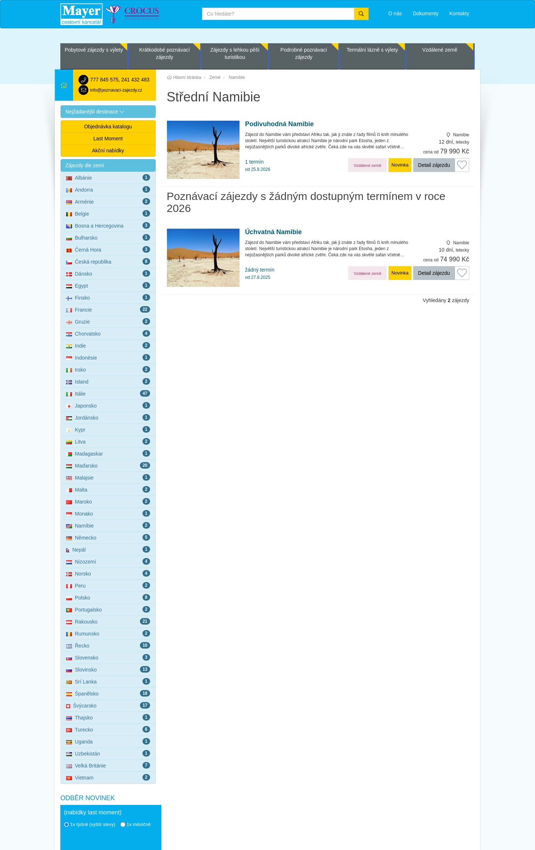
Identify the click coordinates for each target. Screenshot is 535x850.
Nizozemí (108, 561)
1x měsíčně (135, 824)
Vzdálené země (440, 50)
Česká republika (108, 261)
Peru (108, 585)
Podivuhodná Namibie (279, 124)
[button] (108, 111)
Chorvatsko (108, 333)
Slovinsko (108, 669)
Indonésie (108, 357)
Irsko (108, 369)
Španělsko (108, 693)
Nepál (108, 549)
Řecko (108, 645)
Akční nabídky (108, 150)
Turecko (108, 729)
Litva (108, 441)
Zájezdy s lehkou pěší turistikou (234, 53)
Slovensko (108, 657)
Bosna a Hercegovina (108, 225)
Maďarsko (108, 465)
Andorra (108, 189)
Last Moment (108, 138)
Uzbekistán (108, 753)
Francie (108, 309)
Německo (108, 537)
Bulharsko (108, 237)
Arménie (108, 201)
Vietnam (108, 777)
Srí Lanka (108, 681)
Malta (108, 489)
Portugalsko (108, 609)
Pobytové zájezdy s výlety (94, 50)
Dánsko (108, 273)
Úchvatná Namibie (273, 232)
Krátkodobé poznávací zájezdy (164, 53)
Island (108, 381)
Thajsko (108, 717)
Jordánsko (108, 417)
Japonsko (108, 405)
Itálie (108, 393)
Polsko (108, 597)
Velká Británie (108, 765)
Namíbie (108, 525)
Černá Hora (108, 249)
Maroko (108, 501)
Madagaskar (108, 453)
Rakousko (108, 621)
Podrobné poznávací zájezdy (304, 53)
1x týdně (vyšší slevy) (89, 824)
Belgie (108, 213)
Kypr (108, 429)
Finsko (108, 297)
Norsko (108, 573)
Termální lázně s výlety (372, 50)
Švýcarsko (108, 705)
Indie (108, 345)
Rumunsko (108, 633)
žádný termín (259, 273)
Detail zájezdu (434, 165)
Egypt (108, 285)
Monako (108, 513)
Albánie (108, 177)
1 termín (257, 165)
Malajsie (108, 477)
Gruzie (108, 321)
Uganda (108, 741)
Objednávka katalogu (108, 126)
